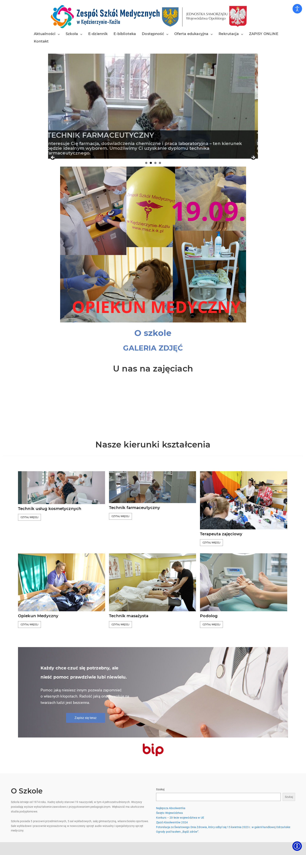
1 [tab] (146, 163)
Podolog (209, 615)
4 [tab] (160, 163)
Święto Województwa (169, 812)
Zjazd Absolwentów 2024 (172, 822)
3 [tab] (155, 163)
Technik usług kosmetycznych (49, 508)
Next (253, 158)
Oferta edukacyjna (191, 34)
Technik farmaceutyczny (134, 507)
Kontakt (41, 41)
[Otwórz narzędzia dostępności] (297, 8)
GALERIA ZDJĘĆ (153, 348)
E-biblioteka (125, 34)
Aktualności (45, 34)
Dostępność (153, 34)
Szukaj (160, 789)
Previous (53, 158)
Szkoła (72, 34)
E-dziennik (98, 34)
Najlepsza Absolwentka (170, 808)
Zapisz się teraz (86, 718)
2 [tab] (151, 163)
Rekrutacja (229, 34)
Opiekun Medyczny (38, 615)
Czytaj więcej (29, 517)
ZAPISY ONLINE (263, 34)
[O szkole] (152, 333)
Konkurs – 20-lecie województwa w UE (180, 817)
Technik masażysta (128, 615)
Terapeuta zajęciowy (221, 534)
